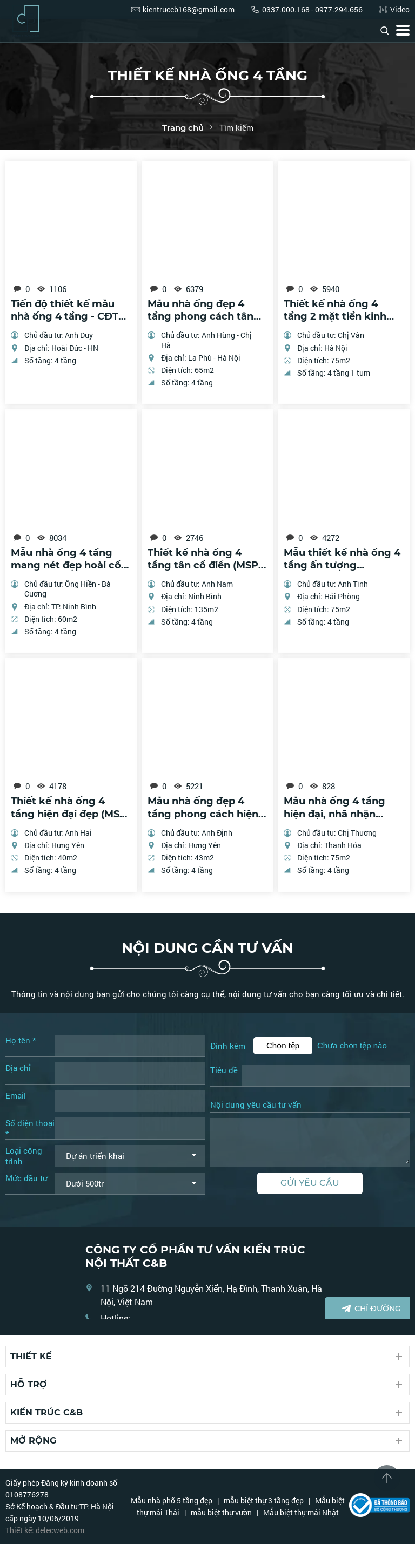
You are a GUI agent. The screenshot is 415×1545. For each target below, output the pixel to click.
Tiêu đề (224, 1070)
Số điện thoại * (30, 1129)
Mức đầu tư (26, 1178)
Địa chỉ (18, 1068)
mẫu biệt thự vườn (221, 1513)
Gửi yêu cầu (309, 1183)
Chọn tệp (282, 1046)
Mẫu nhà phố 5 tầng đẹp (171, 1501)
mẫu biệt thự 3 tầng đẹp (264, 1501)
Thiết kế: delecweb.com (44, 1531)
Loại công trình (23, 1156)
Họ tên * (20, 1040)
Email (15, 1095)
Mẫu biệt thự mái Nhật (301, 1513)
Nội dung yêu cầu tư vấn (256, 1105)
